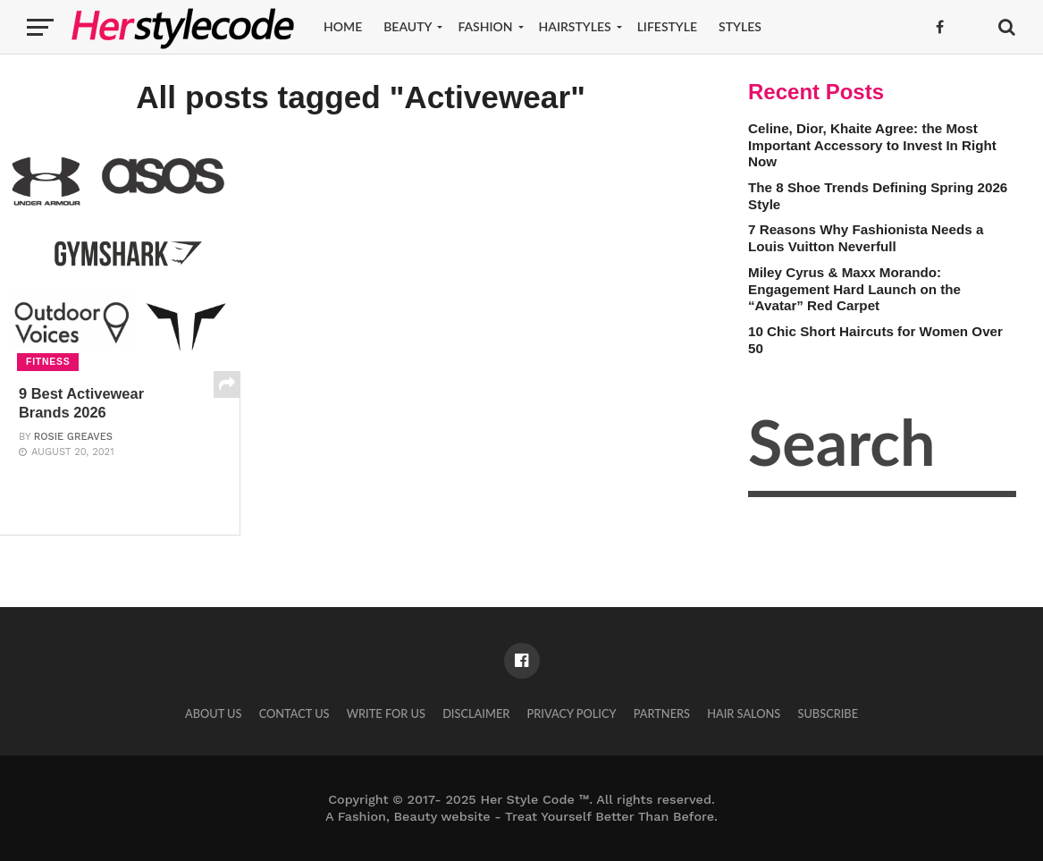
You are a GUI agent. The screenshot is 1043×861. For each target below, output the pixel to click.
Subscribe (827, 713)
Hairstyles (575, 26)
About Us (213, 713)
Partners (662, 713)
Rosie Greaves (73, 438)
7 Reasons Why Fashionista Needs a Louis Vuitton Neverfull (865, 238)
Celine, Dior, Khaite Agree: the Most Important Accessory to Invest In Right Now (872, 145)
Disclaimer (475, 713)
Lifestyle (667, 26)
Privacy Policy (571, 713)
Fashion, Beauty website (414, 816)
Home (343, 26)
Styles (740, 26)
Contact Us (294, 713)
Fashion (485, 26)
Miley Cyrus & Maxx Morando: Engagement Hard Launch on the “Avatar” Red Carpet (854, 289)
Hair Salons (743, 713)
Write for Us (386, 713)
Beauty (407, 26)
